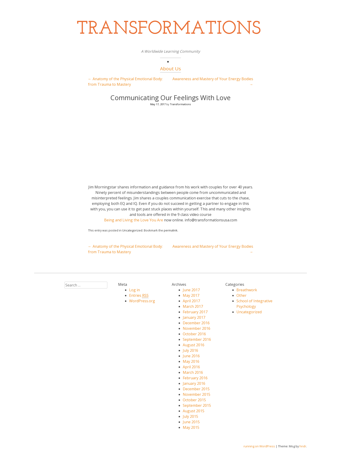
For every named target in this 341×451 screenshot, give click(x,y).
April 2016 (191, 366)
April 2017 (191, 300)
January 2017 (194, 317)
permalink (170, 230)
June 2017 (191, 289)
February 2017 (195, 311)
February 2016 (195, 377)
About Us (170, 68)
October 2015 (194, 399)
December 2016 (196, 322)
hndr (302, 446)
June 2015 (191, 421)
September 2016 (197, 339)
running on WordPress (259, 446)
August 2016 (193, 344)
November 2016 (196, 328)
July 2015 (190, 416)
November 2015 (196, 394)
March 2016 (193, 372)
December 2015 (196, 388)
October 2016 (194, 333)
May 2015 (191, 427)
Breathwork (246, 289)
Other (241, 295)
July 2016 (190, 350)
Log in (134, 289)
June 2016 (191, 355)
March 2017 (193, 306)
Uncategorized (132, 230)
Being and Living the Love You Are (133, 220)
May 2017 (191, 295)
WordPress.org (142, 300)
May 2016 (191, 361)
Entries (139, 295)
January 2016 (194, 383)
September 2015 (197, 405)
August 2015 (193, 410)
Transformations (180, 104)
